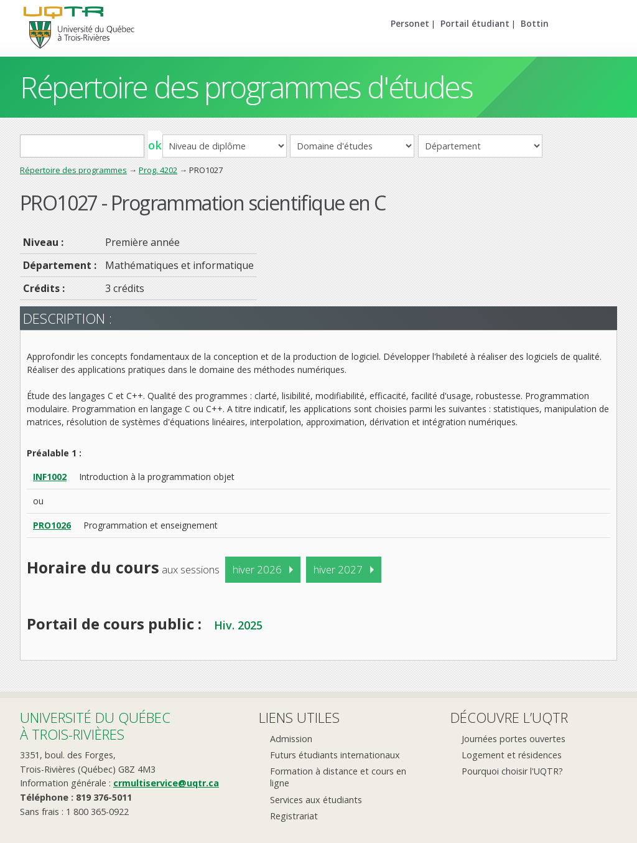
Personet (410, 23)
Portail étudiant (474, 23)
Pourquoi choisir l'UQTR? (512, 771)
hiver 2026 (257, 569)
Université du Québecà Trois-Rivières (95, 725)
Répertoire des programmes (73, 170)
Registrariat (294, 816)
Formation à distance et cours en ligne (338, 777)
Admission (291, 739)
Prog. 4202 (158, 170)
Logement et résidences (512, 755)
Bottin (535, 23)
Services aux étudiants (316, 800)
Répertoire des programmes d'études (246, 87)
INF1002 (50, 477)
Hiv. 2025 (238, 625)
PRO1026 (52, 525)
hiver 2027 (338, 569)
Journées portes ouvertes (513, 739)
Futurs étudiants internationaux (335, 755)
